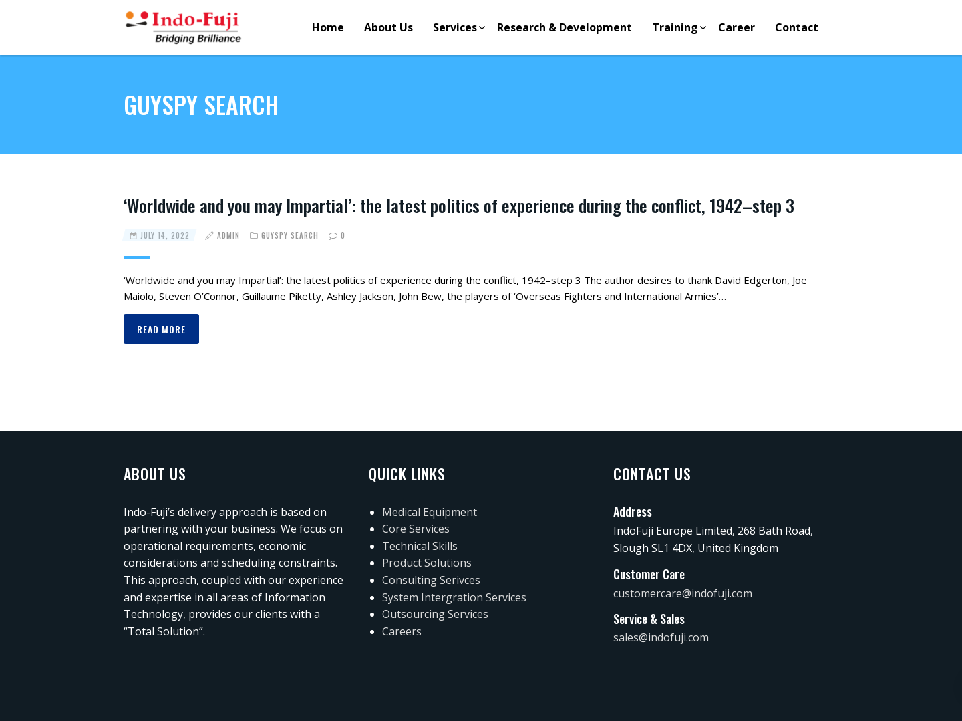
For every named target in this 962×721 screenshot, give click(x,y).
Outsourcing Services (435, 614)
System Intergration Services (454, 597)
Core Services (416, 528)
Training (675, 27)
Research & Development (564, 27)
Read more (161, 329)
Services (455, 27)
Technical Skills (420, 546)
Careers (402, 631)
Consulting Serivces (431, 580)
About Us (388, 27)
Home (328, 27)
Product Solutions (427, 562)
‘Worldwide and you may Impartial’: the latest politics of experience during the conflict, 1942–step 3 (459, 205)
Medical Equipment (429, 511)
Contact (796, 27)
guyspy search (290, 235)
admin (228, 235)
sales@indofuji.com (661, 637)
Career (736, 27)
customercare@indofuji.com (682, 593)
